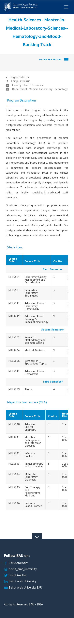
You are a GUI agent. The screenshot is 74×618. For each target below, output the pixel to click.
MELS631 (14, 437)
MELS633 (14, 463)
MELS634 (14, 474)
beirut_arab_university (20, 569)
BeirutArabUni (15, 575)
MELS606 (14, 361)
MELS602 (14, 337)
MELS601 (14, 277)
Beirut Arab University (20, 581)
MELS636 (14, 503)
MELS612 (14, 371)
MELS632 (14, 453)
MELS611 (14, 303)
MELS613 (14, 316)
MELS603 (14, 290)
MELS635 (14, 487)
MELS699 (14, 389)
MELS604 (14, 350)
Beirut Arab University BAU (23, 587)
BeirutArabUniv (16, 563)
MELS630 (14, 424)
